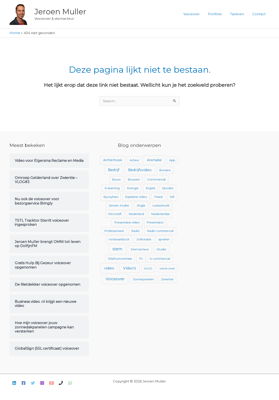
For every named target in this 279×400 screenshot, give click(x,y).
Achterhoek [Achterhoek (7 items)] (112, 160)
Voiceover (197, 14)
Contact (259, 14)
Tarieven (240, 14)
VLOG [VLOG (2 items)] (148, 268)
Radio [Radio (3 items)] (135, 231)
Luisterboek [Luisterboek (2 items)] (161, 205)
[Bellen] (60, 383)
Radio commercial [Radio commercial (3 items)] (160, 231)
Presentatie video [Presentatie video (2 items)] (127, 222)
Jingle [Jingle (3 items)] (141, 205)
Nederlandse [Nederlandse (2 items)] (160, 214)
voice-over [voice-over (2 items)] (167, 268)
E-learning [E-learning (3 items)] (112, 188)
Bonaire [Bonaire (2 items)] (165, 170)
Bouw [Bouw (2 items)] (116, 179)
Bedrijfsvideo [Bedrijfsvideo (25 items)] (140, 170)
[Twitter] (33, 383)
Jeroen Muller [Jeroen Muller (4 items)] (119, 205)
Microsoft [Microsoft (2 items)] (115, 214)
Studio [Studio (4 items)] (161, 249)
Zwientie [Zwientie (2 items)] (167, 279)
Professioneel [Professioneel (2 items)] (114, 231)
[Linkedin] (14, 383)
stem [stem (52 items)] (117, 249)
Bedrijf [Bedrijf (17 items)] (113, 170)
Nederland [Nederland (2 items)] (136, 214)
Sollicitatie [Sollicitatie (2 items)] (144, 239)
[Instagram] (42, 383)
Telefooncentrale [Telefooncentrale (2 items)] (120, 258)
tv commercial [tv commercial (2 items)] (160, 258)
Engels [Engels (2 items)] (150, 188)
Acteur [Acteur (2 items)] (134, 160)
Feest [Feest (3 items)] (158, 196)
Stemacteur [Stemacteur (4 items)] (140, 249)
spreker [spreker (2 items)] (164, 239)
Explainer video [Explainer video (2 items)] (136, 196)
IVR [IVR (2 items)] (172, 196)
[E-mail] (51, 383)
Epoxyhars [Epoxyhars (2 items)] (111, 196)
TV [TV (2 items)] (141, 258)
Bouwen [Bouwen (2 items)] (134, 179)
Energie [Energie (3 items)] (133, 188)
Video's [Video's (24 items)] (129, 268)
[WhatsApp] (70, 383)
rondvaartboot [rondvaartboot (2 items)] (119, 239)
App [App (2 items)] (172, 160)
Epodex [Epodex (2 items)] (167, 188)
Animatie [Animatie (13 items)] (154, 160)
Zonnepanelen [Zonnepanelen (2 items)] (143, 279)
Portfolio (219, 14)
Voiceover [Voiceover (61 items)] (115, 279)
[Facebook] (23, 383)
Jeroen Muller (60, 11)
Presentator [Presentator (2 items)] (155, 222)
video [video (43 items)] (109, 268)
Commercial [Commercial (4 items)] (156, 179)
